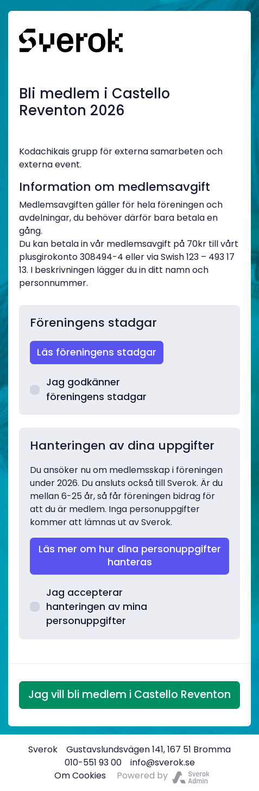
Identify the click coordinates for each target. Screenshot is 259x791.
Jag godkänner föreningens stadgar (88, 389)
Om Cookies (80, 775)
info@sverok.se (162, 762)
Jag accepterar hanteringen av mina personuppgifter (88, 607)
